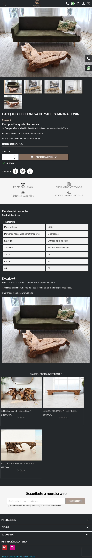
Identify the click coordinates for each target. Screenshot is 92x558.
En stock (6, 215)
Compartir (15, 171)
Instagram (12, 546)
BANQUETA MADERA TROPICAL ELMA (17, 463)
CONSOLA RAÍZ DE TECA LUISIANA (16, 411)
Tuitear (23, 171)
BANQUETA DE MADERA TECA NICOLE (60, 411)
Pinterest (30, 171)
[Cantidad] (7, 157)
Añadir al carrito (43, 157)
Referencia (8, 143)
